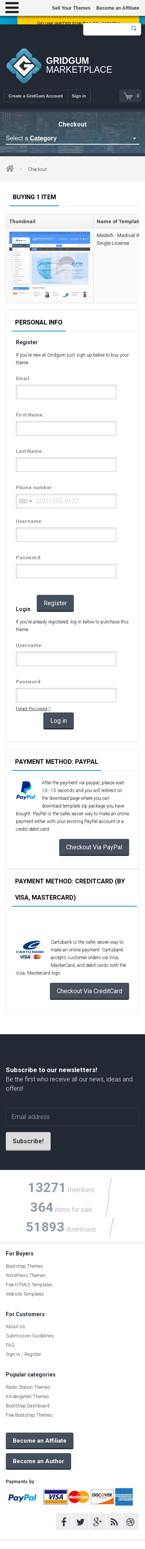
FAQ (10, 1345)
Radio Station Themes (28, 1387)
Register (55, 603)
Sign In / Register (23, 1354)
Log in (58, 720)
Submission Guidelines (30, 1336)
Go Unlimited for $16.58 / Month (78, 24)
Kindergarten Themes (27, 1396)
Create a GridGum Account (36, 96)
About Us (15, 1326)
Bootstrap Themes (24, 1266)
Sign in (79, 96)
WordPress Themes (26, 1275)
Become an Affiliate (117, 8)
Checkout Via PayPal (94, 847)
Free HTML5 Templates (29, 1285)
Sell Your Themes (71, 8)
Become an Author (38, 1461)
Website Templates (25, 1294)
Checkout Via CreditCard (89, 991)
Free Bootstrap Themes (29, 1415)
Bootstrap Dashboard (27, 1406)
